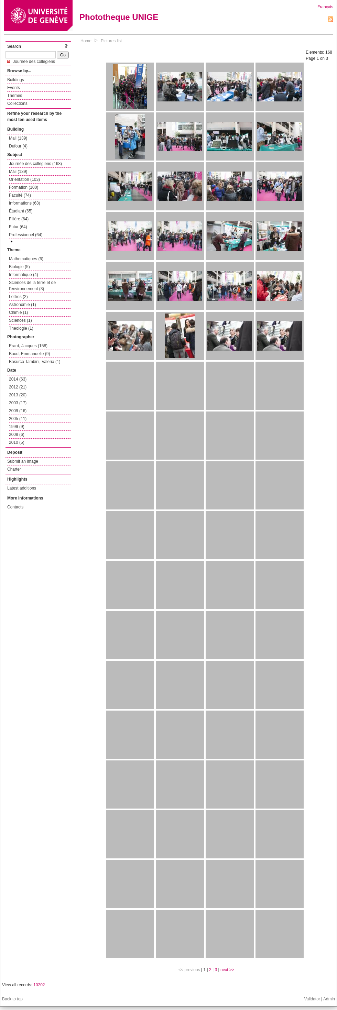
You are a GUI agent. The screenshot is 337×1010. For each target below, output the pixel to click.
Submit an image (22, 461)
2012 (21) (17, 387)
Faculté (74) (20, 195)
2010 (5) (16, 442)
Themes (14, 95)
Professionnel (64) (25, 234)
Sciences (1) (20, 320)
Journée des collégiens (31, 61)
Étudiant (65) (21, 211)
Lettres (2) (18, 296)
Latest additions (21, 488)
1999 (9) (16, 426)
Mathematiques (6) (26, 258)
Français (325, 6)
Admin (329, 999)
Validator (312, 999)
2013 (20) (17, 395)
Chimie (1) (18, 312)
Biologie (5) (19, 266)
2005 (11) (17, 418)
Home (85, 41)
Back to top (12, 999)
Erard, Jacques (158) (28, 345)
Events (13, 87)
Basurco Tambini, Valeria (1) (35, 361)
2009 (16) (17, 410)
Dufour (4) (18, 146)
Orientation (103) (24, 179)
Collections (17, 103)
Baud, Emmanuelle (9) (29, 353)
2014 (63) (17, 379)
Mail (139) (18, 138)
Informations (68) (24, 203)
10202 (39, 984)
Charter (14, 469)
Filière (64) (19, 219)
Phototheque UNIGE (118, 17)
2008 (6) (16, 434)
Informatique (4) (23, 274)
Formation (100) (23, 187)
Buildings (15, 79)
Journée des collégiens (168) (35, 163)
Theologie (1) (21, 328)
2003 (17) (17, 402)
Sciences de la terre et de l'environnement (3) (32, 285)
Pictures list (111, 41)
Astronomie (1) (22, 304)
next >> (227, 969)
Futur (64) (18, 226)
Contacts (15, 507)
